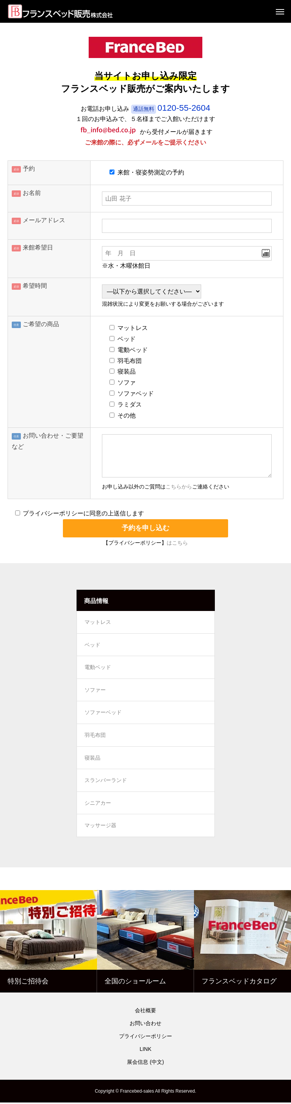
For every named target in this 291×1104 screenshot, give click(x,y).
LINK (145, 1050)
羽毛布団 (95, 736)
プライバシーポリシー (145, 1037)
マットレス (97, 622)
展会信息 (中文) (145, 1063)
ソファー (95, 691)
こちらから (179, 487)
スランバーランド (105, 782)
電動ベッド (97, 668)
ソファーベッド (103, 713)
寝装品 (92, 759)
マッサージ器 (100, 827)
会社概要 (145, 1011)
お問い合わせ (145, 1024)
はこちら (177, 543)
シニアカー (97, 804)
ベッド (92, 645)
